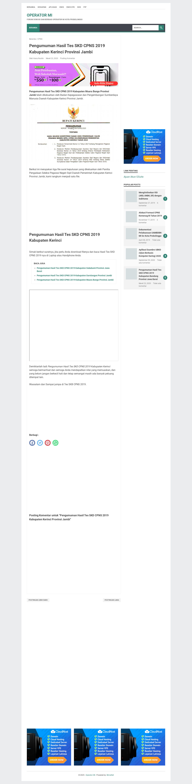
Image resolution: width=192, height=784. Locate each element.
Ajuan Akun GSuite (133, 176)
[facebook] (32, 443)
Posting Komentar (67, 58)
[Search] (145, 27)
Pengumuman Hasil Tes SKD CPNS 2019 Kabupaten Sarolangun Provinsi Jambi (74, 275)
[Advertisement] (74, 201)
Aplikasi (53, 7)
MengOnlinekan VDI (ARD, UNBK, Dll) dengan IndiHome (150, 195)
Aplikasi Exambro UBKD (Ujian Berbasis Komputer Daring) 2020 (150, 253)
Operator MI (39, 15)
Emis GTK (70, 7)
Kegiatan (42, 7)
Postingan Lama (112, 600)
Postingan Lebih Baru (38, 600)
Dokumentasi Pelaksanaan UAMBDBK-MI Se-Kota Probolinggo (150, 232)
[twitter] (40, 443)
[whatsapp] (55, 443)
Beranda (31, 7)
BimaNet (110, 775)
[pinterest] (48, 443)
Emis (61, 7)
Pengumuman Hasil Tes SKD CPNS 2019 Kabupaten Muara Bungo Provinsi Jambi (75, 280)
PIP (84, 7)
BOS (79, 7)
